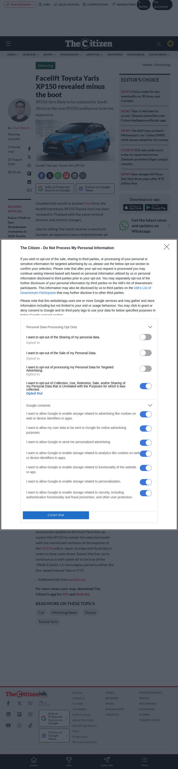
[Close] (168, 248)
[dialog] (89, 384)
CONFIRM (56, 515)
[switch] (146, 337)
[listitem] (89, 327)
